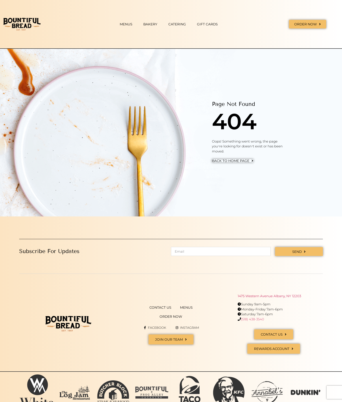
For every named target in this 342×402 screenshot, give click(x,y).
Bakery (150, 24)
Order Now (171, 316)
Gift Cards (207, 24)
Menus (126, 24)
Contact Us (160, 307)
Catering (177, 24)
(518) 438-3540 (252, 319)
